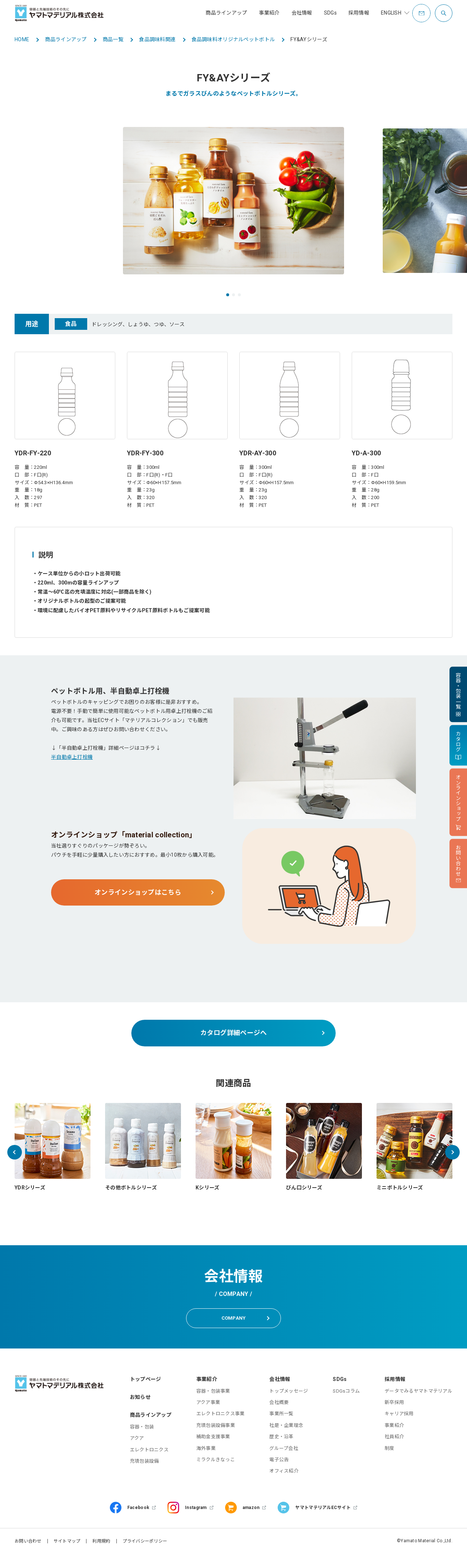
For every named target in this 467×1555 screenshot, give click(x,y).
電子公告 (279, 1461)
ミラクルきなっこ (215, 1461)
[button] (227, 294)
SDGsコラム (346, 1392)
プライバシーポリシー (145, 1542)
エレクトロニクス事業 (220, 1415)
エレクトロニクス (149, 1451)
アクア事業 (208, 1404)
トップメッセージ (288, 1392)
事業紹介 (394, 1426)
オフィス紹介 (283, 1472)
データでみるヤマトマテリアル (418, 1392)
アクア (137, 1439)
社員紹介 (394, 1438)
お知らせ (140, 1398)
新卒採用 (394, 1404)
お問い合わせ (28, 1542)
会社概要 (279, 1404)
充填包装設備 (144, 1462)
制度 (389, 1449)
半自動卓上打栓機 (72, 757)
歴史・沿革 (281, 1438)
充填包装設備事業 (215, 1426)
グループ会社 (283, 1449)
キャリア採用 (399, 1415)
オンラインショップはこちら (137, 892)
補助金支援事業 (213, 1438)
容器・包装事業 (213, 1392)
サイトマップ (67, 1542)
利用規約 (101, 1542)
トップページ (145, 1380)
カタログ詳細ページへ (233, 1033)
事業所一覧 (281, 1415)
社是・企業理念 (286, 1426)
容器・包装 (142, 1428)
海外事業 (206, 1449)
